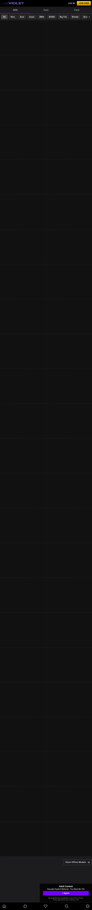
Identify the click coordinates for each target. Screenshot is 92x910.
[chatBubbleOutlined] (25, 906)
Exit (77, 900)
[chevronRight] (89, 17)
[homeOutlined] (4, 906)
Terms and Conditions (68, 900)
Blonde (75, 17)
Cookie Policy (73, 898)
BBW (42, 17)
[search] (66, 906)
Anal (22, 17)
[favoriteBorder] (46, 906)
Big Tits (63, 17)
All (4, 17)
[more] (87, 906)
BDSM (52, 17)
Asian (31, 17)
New (13, 17)
